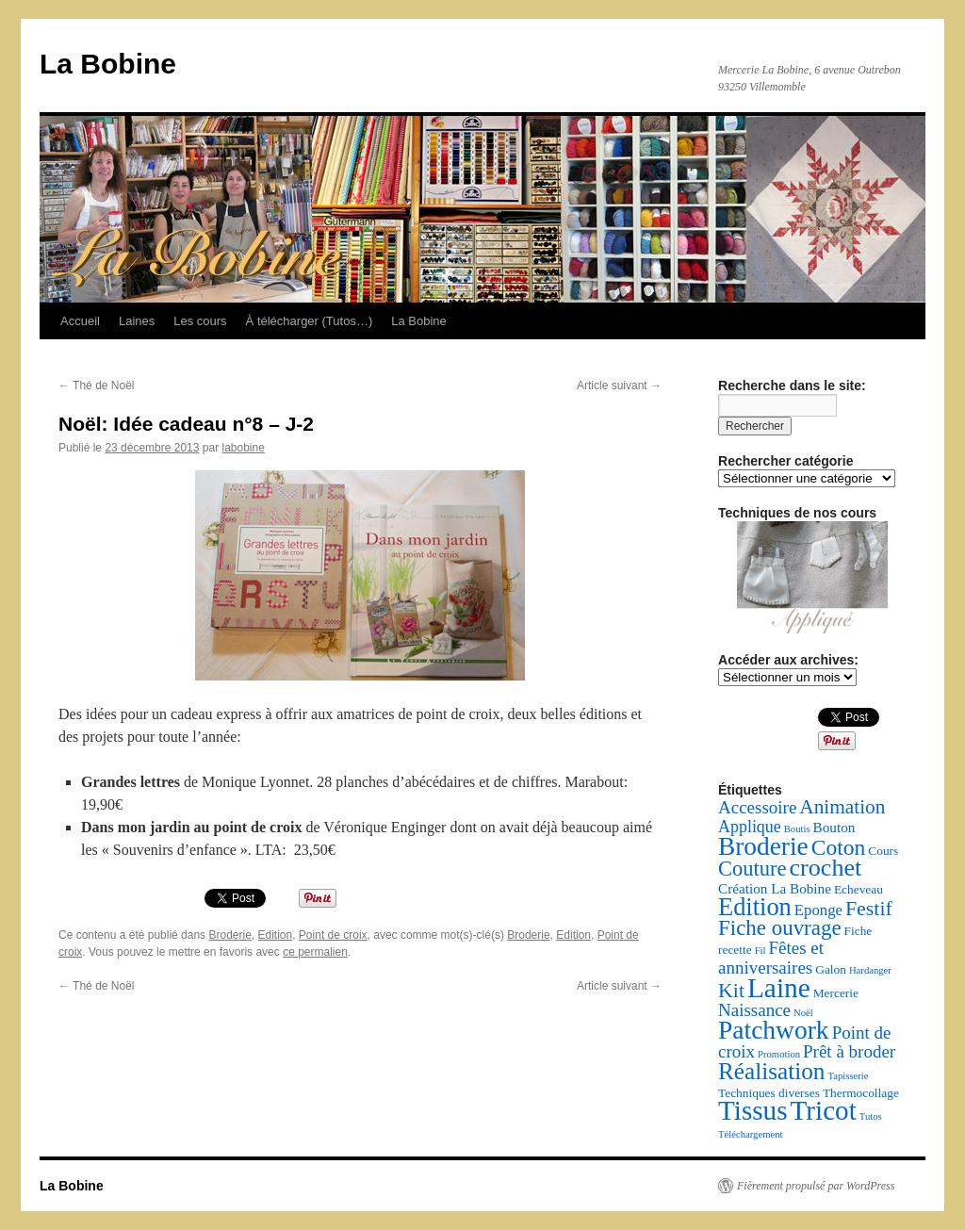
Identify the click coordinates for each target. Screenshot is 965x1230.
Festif (868, 908)
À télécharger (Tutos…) (309, 321)
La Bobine (108, 63)
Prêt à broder (849, 1051)
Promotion (779, 1054)
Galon (830, 969)
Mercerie (836, 993)
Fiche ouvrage (780, 928)
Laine (778, 988)
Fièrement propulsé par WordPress (815, 1185)
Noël (803, 1013)
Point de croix (333, 935)
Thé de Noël (96, 385)
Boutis (797, 829)
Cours (883, 851)
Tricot (824, 1110)
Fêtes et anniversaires (771, 957)
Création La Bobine (774, 888)
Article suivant (619, 385)
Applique (749, 826)
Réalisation (771, 1071)
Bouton (834, 827)
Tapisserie (847, 1076)
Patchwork (773, 1029)
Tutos (870, 1116)
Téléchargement (750, 1134)
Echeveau (858, 889)
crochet (826, 867)
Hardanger (870, 970)
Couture (752, 868)
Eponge (818, 910)
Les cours (199, 321)
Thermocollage (861, 1093)
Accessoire (757, 807)
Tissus (753, 1110)
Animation (842, 806)
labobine (242, 447)
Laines (137, 321)
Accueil (80, 321)
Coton (838, 847)
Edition (274, 935)
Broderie (229, 935)
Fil (760, 950)
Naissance (754, 1010)
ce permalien (315, 952)
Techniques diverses (769, 1093)
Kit (731, 990)
